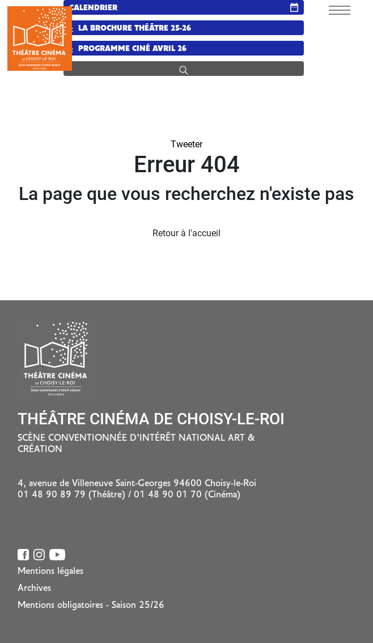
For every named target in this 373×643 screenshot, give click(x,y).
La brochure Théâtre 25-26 (130, 28)
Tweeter (186, 144)
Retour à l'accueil (186, 233)
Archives (34, 588)
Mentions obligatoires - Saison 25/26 (91, 605)
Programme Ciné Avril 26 (127, 49)
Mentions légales (50, 571)
